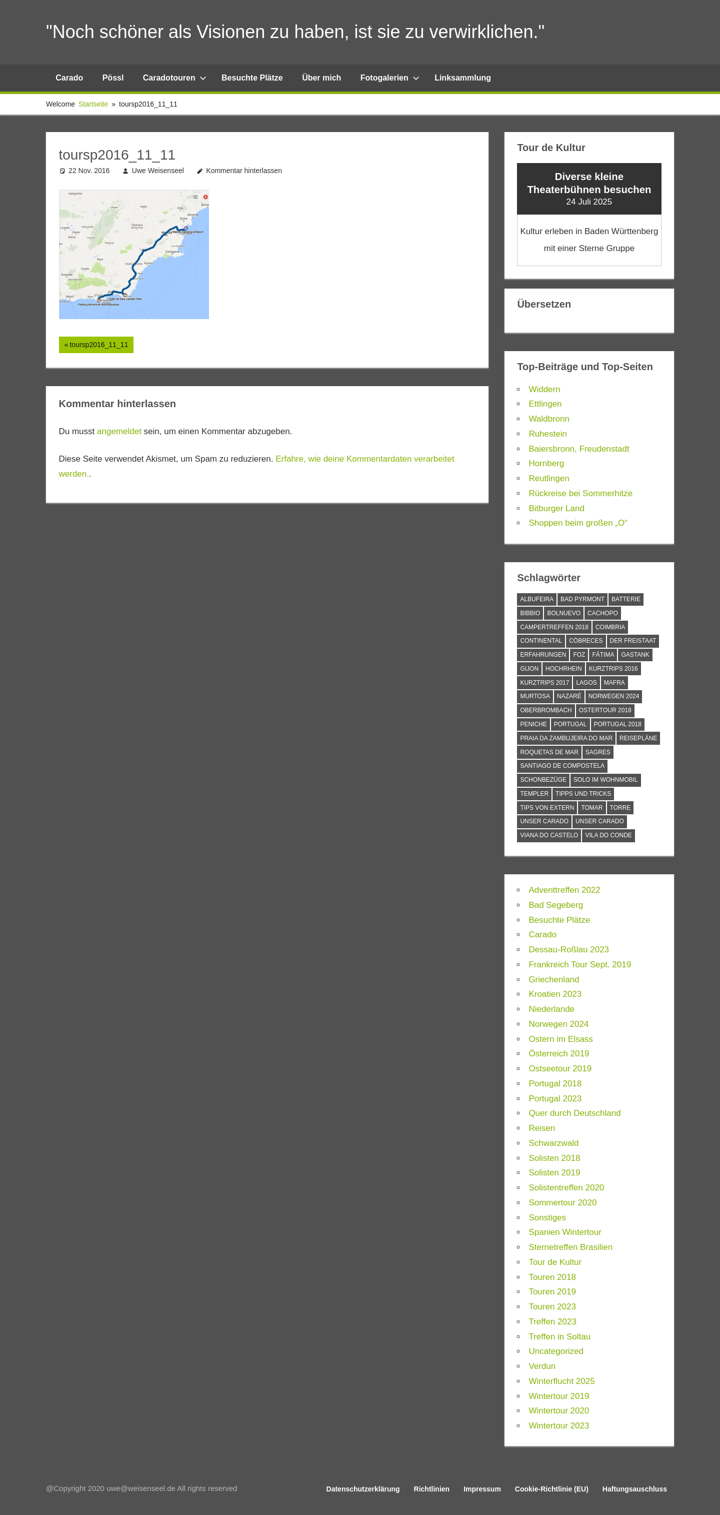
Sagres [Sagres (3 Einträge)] (598, 752)
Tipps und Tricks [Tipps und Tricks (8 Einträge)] (583, 793)
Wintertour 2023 (558, 1425)
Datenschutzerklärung (363, 1489)
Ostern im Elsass (560, 1039)
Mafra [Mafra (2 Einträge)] (614, 682)
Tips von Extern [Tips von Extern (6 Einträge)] (547, 807)
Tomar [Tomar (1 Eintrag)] (591, 807)
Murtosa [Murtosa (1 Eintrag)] (535, 696)
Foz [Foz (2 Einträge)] (579, 654)
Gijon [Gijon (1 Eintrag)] (529, 668)
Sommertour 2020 (562, 1202)
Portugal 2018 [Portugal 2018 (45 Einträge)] (618, 724)
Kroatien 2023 (555, 994)
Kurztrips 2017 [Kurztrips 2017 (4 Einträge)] (544, 682)
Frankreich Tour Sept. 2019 (579, 964)
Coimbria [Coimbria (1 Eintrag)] (610, 627)
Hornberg (546, 463)
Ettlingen (545, 404)
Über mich (321, 78)
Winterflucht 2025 (561, 1381)
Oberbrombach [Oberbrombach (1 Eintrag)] (546, 710)
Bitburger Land (556, 508)
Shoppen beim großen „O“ (578, 523)
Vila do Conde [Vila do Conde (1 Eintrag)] (608, 835)
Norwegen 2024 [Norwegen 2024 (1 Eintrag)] (614, 696)
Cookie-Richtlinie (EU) (551, 1489)
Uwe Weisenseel (158, 171)
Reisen (541, 1128)
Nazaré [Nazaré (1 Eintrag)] (569, 696)
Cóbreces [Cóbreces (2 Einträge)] (585, 640)
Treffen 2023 (552, 1321)
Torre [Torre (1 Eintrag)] (620, 807)
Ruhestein (547, 434)
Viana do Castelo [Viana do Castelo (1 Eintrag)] (549, 835)
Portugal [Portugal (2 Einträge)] (570, 724)
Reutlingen (548, 478)
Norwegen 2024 (558, 1024)
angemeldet (119, 431)
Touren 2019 (552, 1291)
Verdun (542, 1366)
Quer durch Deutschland (574, 1113)
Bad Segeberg (555, 905)
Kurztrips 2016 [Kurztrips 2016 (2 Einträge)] (613, 668)
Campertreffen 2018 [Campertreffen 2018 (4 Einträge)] (554, 627)
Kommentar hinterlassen (244, 171)
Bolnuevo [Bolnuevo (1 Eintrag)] (563, 613)
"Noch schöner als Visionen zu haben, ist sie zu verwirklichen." (295, 32)
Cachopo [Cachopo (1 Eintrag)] (603, 613)
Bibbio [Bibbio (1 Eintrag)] (530, 613)
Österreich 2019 (558, 1053)
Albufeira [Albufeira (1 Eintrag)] (537, 599)
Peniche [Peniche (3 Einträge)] (533, 724)
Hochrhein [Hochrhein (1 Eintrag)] (564, 668)
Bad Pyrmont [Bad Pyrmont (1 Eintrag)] (582, 599)
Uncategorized (556, 1351)
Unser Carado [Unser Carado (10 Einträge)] (544, 821)
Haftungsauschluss (634, 1489)
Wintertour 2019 (558, 1396)
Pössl (113, 78)
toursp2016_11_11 (98, 345)
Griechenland (553, 979)
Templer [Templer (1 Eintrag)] (534, 793)
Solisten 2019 (554, 1172)
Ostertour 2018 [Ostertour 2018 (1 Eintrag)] (605, 710)
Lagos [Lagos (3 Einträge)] (586, 682)
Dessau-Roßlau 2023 (568, 949)
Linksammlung (462, 78)
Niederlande (551, 1009)
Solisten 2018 (554, 1158)
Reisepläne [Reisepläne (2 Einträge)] (638, 738)
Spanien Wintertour (565, 1232)
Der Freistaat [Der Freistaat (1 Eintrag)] (633, 640)
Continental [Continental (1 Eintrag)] (541, 640)
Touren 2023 (552, 1306)
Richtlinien (432, 1489)
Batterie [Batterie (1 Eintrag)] (626, 599)
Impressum (482, 1489)
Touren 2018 (552, 1277)
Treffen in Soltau (559, 1336)
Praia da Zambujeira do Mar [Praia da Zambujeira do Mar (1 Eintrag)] (566, 738)
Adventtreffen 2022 (564, 890)
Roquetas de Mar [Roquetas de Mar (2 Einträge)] (549, 752)
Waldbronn (549, 419)
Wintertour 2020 (558, 1410)
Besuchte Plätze (252, 78)
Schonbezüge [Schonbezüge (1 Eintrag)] (543, 779)
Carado (69, 78)
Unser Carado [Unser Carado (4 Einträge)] (600, 821)
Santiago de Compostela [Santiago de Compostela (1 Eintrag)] (562, 765)
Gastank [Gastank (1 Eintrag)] (635, 654)
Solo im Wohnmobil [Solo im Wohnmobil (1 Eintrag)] (606, 779)
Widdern (544, 389)
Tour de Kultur (555, 1262)
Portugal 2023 (555, 1098)
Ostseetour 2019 (560, 1068)
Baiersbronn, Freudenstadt (578, 449)
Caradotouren (174, 78)
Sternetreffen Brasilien (570, 1247)
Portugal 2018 (555, 1083)
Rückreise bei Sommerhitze (580, 493)
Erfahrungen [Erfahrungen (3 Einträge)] (543, 654)
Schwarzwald (553, 1143)
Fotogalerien (390, 78)
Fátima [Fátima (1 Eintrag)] (603, 654)
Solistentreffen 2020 (566, 1187)
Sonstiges (547, 1217)
